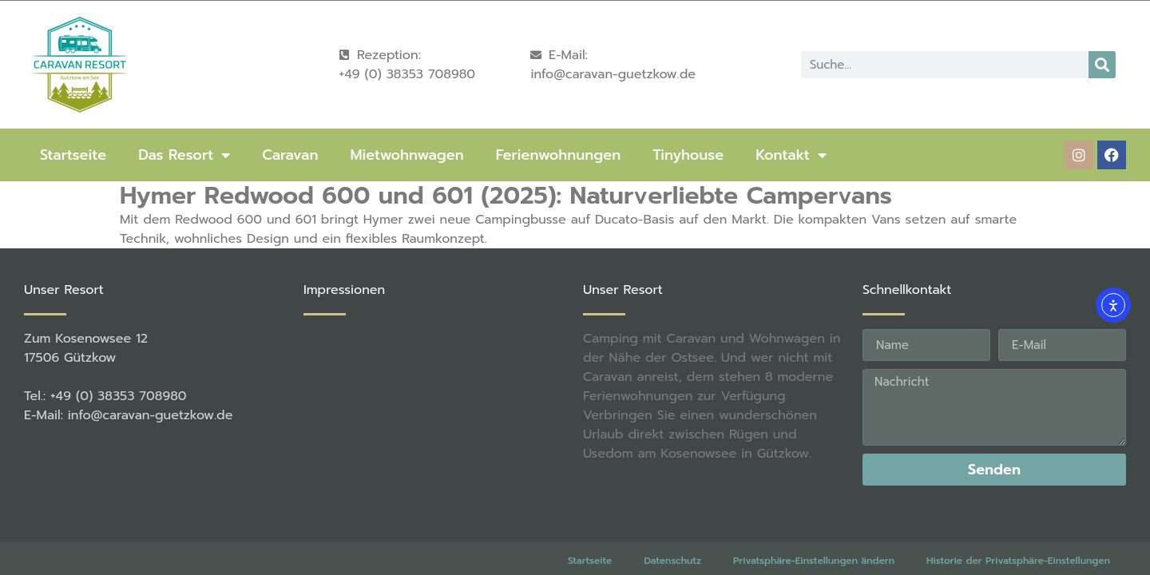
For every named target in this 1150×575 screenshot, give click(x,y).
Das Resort (184, 155)
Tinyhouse (688, 155)
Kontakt (791, 155)
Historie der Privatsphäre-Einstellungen (1018, 560)
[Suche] (1102, 64)
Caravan (290, 155)
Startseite (73, 155)
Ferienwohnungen (558, 155)
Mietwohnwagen (406, 155)
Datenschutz (672, 560)
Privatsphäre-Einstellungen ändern (813, 560)
